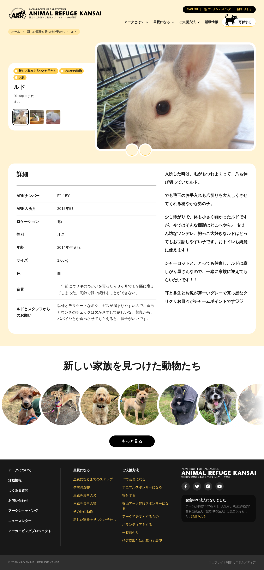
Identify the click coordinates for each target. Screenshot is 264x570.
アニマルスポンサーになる (142, 487)
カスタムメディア (244, 562)
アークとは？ (134, 22)
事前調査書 (81, 487)
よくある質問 (18, 490)
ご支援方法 (187, 22)
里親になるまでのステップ (93, 479)
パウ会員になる (133, 479)
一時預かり (130, 532)
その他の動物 (83, 511)
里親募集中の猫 (84, 503)
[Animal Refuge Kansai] (54, 13)
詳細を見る (198, 516)
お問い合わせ (18, 500)
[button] (132, 150)
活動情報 (211, 22)
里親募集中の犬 (84, 495)
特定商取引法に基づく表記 (142, 540)
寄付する (129, 495)
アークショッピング (23, 510)
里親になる (161, 22)
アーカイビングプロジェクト (29, 531)
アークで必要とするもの (140, 516)
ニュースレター (19, 521)
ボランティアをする (137, 524)
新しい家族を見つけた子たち (94, 519)
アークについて (19, 470)
